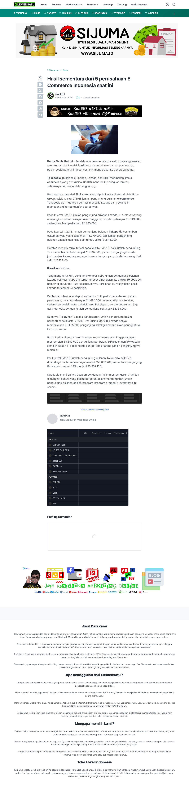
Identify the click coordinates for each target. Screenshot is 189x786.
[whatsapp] (40, 96)
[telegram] (40, 102)
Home (43, 4)
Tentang (122, 4)
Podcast (56, 4)
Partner (91, 4)
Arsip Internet (139, 4)
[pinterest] (40, 109)
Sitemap (108, 4)
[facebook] (40, 84)
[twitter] (40, 90)
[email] (40, 115)
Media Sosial (73, 4)
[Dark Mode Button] (167, 4)
